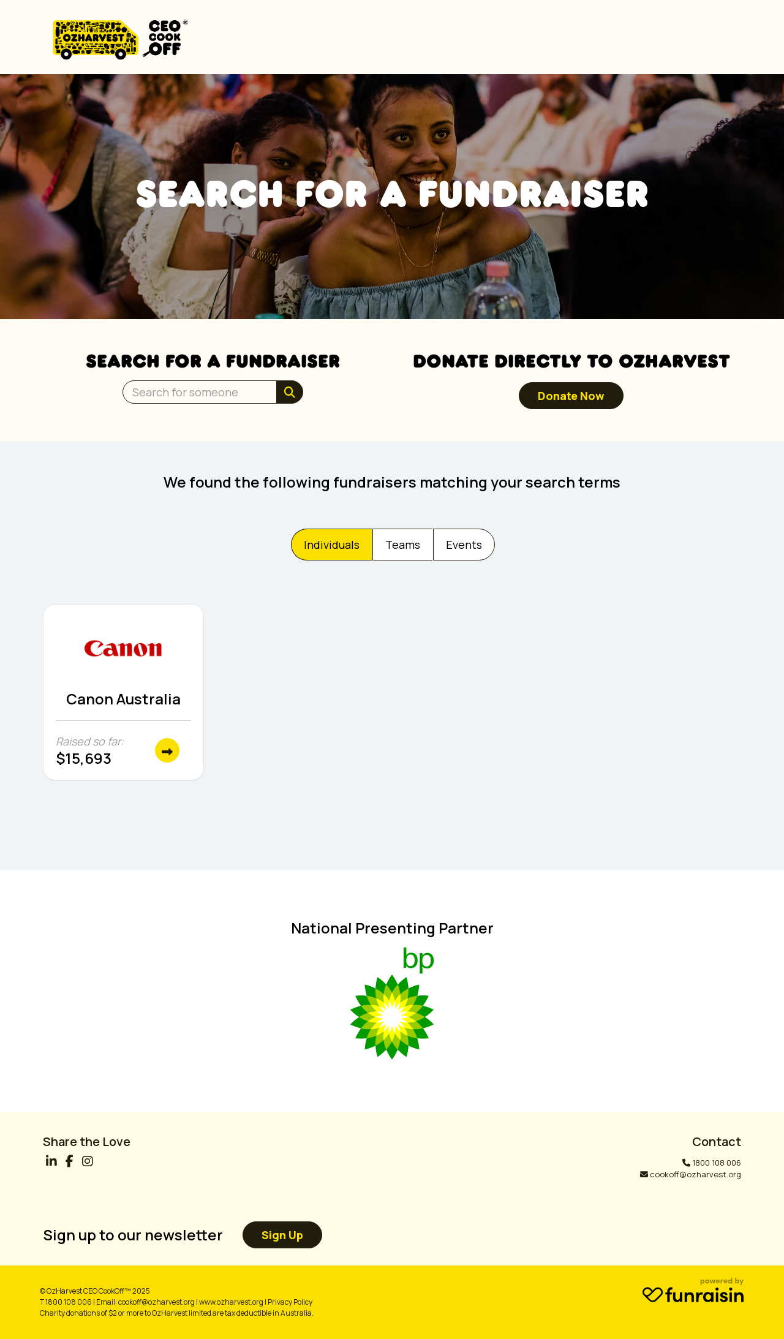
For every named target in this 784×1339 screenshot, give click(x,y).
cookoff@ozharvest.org (695, 1174)
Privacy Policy (290, 1302)
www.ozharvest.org (231, 1302)
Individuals (332, 544)
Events (464, 544)
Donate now (571, 395)
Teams (402, 544)
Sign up (282, 1235)
